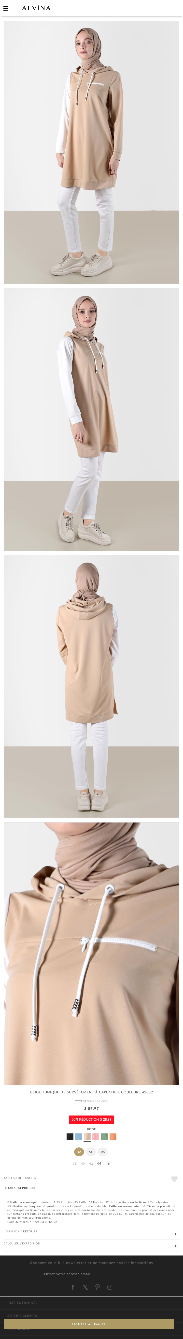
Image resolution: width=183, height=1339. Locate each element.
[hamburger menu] (5, 8)
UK (103, 1151)
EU (79, 1151)
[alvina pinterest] (97, 1287)
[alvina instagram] (110, 1287)
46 (108, 1163)
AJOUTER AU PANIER (88, 1324)
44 (99, 1163)
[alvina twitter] (85, 1287)
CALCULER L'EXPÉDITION (90, 1243)
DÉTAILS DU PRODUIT (90, 1188)
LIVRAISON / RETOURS (90, 1231)
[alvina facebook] (73, 1287)
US (91, 1151)
